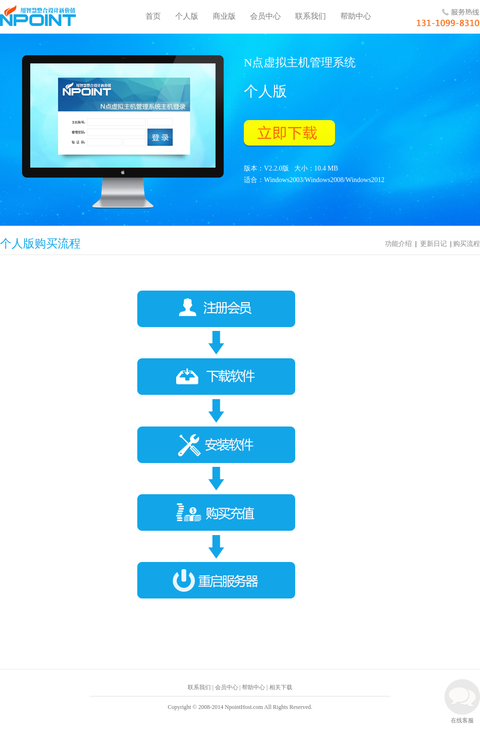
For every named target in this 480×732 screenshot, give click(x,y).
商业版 (224, 16)
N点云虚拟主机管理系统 (38, 15)
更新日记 (433, 243)
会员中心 (265, 16)
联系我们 (310, 16)
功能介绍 (398, 243)
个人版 (186, 16)
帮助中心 (355, 16)
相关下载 (280, 687)
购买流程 (466, 243)
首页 (153, 16)
